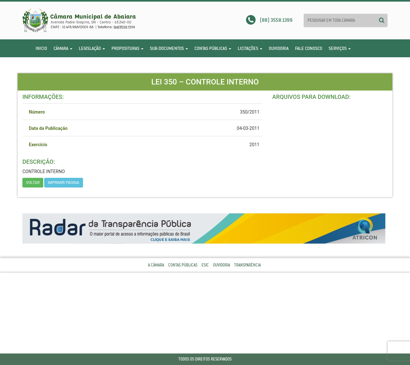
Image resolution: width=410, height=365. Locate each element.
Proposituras (127, 48)
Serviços (340, 48)
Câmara (62, 48)
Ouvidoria (279, 48)
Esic (205, 265)
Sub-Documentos (169, 48)
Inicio (41, 48)
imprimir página (63, 182)
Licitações (250, 48)
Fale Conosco (308, 48)
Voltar (33, 182)
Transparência (247, 265)
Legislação (92, 48)
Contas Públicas (212, 48)
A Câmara (156, 265)
